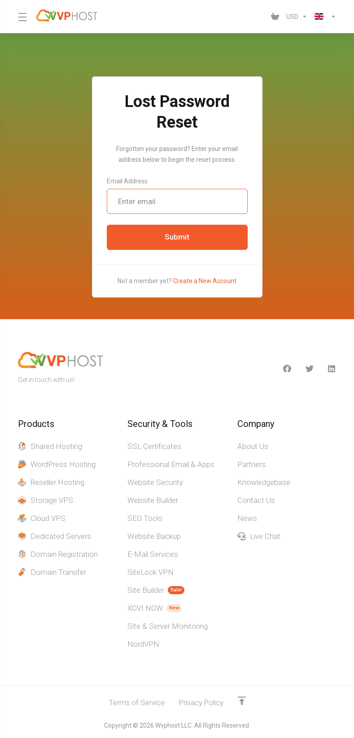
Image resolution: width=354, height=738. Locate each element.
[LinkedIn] (332, 368)
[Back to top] (242, 700)
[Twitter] (309, 368)
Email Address (127, 181)
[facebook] (287, 368)
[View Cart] (275, 17)
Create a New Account (204, 281)
